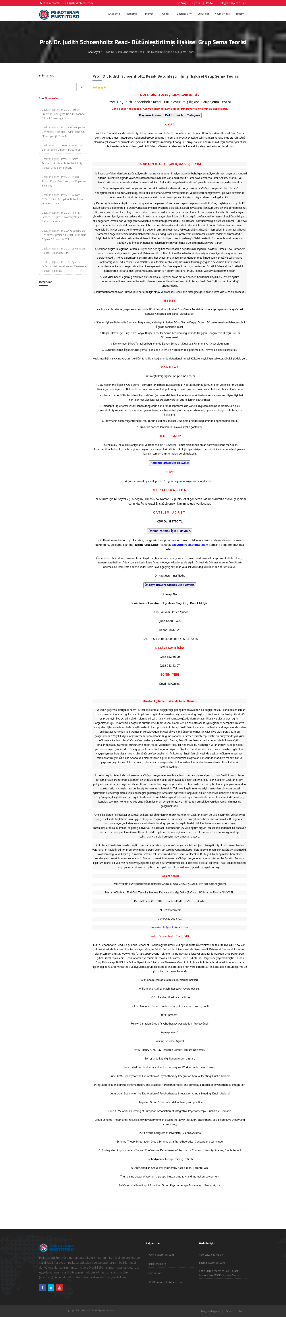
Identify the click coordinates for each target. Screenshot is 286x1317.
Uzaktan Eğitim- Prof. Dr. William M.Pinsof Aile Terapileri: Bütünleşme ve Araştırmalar (63, 199)
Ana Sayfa (114, 13)
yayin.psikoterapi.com (142, 178)
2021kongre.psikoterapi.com (165, 1282)
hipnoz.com (155, 1273)
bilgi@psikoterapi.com (80, 3)
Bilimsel (150, 13)
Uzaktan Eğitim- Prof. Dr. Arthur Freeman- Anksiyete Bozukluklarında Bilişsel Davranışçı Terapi (63, 114)
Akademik (132, 13)
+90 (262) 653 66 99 (211, 1254)
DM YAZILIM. (88, 1310)
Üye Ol (196, 3)
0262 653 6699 (51, 3)
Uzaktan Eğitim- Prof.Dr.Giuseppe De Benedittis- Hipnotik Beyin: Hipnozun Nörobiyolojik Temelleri (63, 132)
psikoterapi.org (157, 1263)
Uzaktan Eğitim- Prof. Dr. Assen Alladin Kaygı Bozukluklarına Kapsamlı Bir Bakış (64, 181)
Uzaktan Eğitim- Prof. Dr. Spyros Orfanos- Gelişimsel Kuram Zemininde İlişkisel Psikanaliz (64, 266)
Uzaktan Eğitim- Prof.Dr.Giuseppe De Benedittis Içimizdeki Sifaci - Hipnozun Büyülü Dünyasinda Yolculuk (64, 235)
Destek (229, 1311)
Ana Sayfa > (95, 52)
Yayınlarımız (222, 13)
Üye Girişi (181, 3)
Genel (166, 13)
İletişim (239, 13)
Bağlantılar (184, 13)
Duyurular (203, 13)
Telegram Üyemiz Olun (232, 3)
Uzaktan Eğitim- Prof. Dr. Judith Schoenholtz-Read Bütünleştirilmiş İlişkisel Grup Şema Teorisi (62, 163)
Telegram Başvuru (210, 1311)
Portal (209, 3)
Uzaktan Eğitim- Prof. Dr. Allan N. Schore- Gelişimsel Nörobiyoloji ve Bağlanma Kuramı (62, 217)
